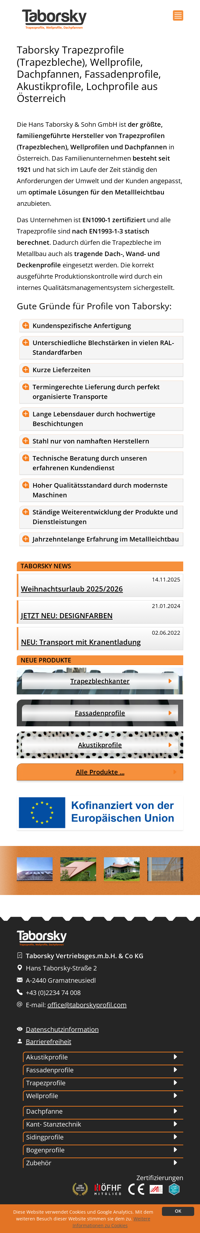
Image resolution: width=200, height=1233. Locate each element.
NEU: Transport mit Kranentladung (81, 642)
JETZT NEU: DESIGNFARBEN (67, 615)
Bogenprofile (45, 1150)
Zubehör (38, 1162)
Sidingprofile (45, 1137)
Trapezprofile (45, 1083)
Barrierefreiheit (48, 1041)
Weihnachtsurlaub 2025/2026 (72, 588)
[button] (178, 15)
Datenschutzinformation (62, 1029)
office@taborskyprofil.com (87, 1004)
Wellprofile (42, 1095)
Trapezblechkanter (100, 681)
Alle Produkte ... (100, 772)
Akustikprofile (100, 745)
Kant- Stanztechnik (53, 1124)
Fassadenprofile (100, 713)
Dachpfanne (44, 1111)
